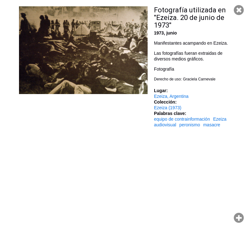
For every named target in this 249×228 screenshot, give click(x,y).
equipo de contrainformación (182, 119)
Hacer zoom (239, 218)
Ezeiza (220, 119)
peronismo (189, 124)
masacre (211, 124)
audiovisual (165, 124)
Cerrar (239, 10)
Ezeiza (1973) (167, 107)
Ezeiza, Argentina (171, 96)
